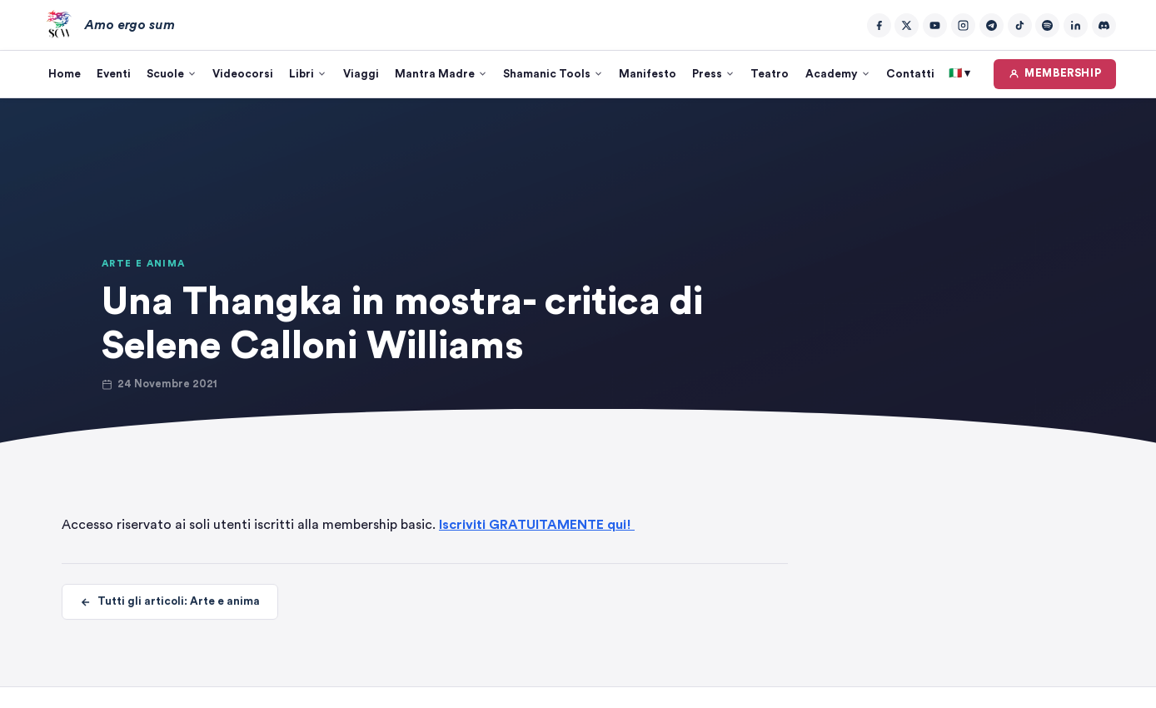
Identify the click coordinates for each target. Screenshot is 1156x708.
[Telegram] (991, 25)
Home (64, 74)
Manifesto (647, 74)
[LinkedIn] (1076, 25)
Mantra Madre (441, 74)
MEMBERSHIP (1055, 73)
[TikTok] (1020, 25)
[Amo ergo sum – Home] (107, 25)
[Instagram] (963, 25)
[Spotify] (1047, 25)
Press (713, 74)
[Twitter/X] (906, 25)
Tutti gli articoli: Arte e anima (170, 602)
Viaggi (361, 74)
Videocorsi (242, 74)
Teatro (769, 74)
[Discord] (1104, 25)
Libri (307, 74)
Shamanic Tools (553, 74)
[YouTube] (935, 25)
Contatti (910, 74)
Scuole (172, 74)
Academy (837, 74)
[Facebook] (879, 25)
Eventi (114, 74)
